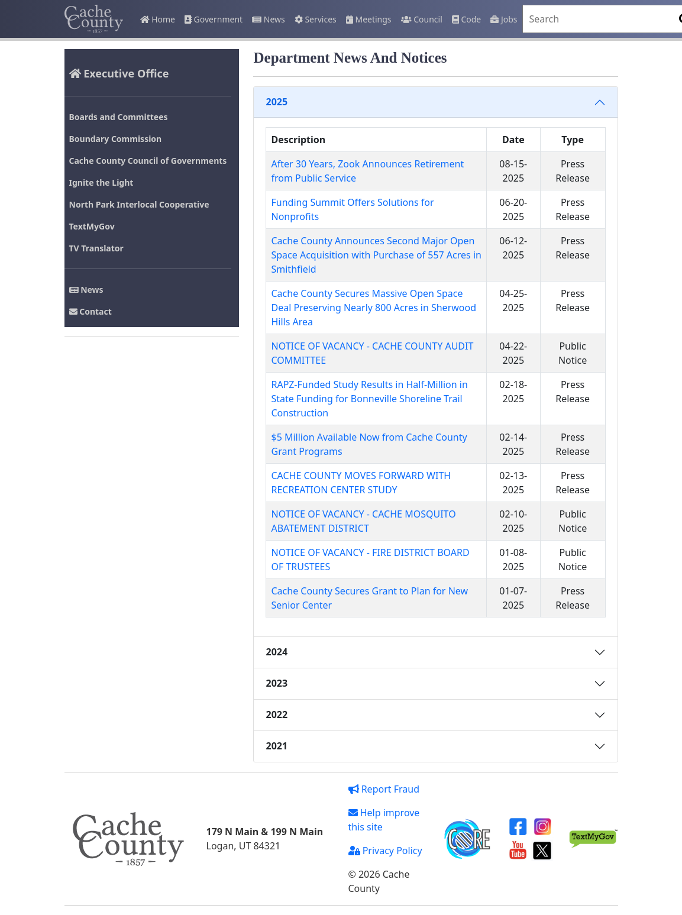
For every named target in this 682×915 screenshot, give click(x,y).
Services (316, 19)
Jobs (503, 19)
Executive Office (119, 73)
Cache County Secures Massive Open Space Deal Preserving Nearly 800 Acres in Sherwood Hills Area (373, 307)
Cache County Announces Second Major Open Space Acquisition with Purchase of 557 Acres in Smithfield (376, 255)
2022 (276, 714)
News (268, 19)
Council (421, 19)
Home (157, 19)
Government (214, 19)
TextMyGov (92, 226)
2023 (276, 683)
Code (466, 19)
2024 (276, 651)
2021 (276, 745)
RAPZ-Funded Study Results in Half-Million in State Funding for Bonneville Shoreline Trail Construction (369, 398)
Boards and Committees (118, 116)
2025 (276, 101)
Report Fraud (384, 789)
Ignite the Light (101, 182)
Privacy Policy (385, 850)
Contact (90, 311)
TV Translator (96, 248)
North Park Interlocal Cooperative (139, 204)
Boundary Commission (115, 138)
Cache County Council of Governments (148, 160)
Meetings (369, 19)
